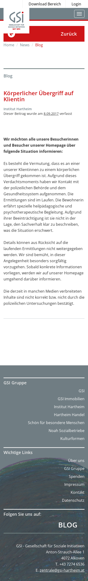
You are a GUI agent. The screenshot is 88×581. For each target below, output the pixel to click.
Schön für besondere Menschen (56, 422)
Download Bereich (45, 4)
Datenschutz (73, 500)
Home (9, 44)
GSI (81, 390)
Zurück (69, 34)
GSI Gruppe (74, 468)
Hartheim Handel (69, 414)
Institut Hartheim (69, 406)
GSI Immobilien (71, 398)
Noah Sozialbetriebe (66, 430)
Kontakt (77, 492)
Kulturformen (72, 438)
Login (76, 4)
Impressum (74, 484)
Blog (67, 525)
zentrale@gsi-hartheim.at (62, 570)
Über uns (76, 460)
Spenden (76, 476)
